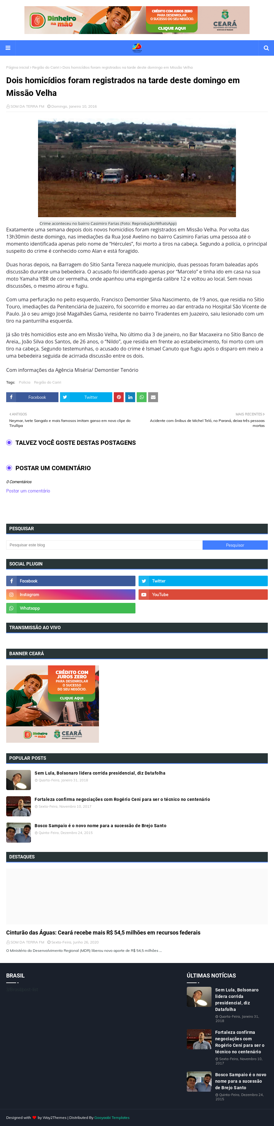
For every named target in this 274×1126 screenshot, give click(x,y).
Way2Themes (54, 1117)
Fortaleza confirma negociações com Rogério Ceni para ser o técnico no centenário (122, 799)
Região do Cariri (45, 67)
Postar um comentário (28, 491)
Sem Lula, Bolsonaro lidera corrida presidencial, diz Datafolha (100, 773)
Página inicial (17, 67)
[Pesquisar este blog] (104, 545)
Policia (24, 382)
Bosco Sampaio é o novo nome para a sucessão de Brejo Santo (100, 825)
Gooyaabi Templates (112, 1117)
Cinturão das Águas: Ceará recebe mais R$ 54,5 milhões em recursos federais (103, 932)
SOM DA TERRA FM (27, 106)
